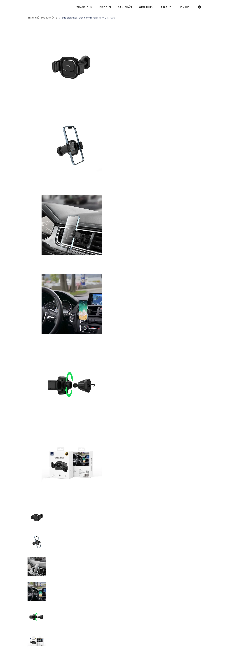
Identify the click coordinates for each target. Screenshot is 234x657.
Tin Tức (166, 6)
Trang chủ (84, 6)
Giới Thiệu (146, 6)
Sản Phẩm (125, 6)
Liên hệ (183, 6)
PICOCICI (105, 6)
